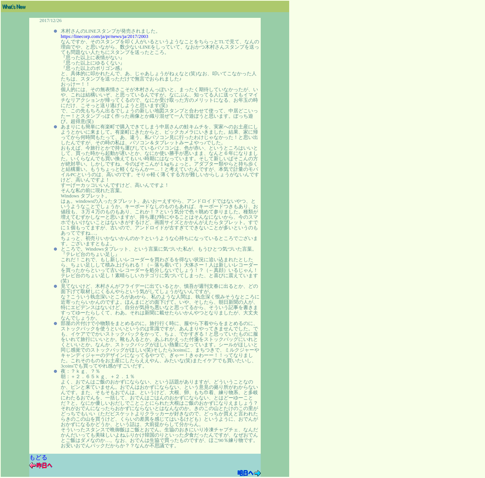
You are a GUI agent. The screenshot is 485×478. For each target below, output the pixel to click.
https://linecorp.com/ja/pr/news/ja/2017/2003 (104, 36)
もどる (38, 457)
